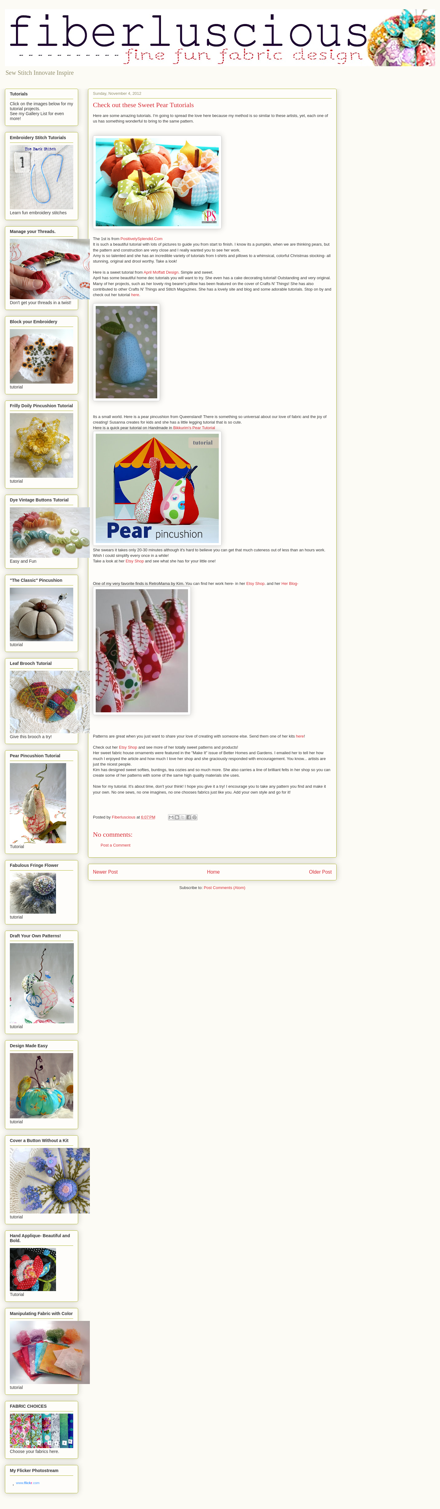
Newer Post (105, 872)
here (135, 294)
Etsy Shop (135, 561)
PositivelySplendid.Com (142, 238)
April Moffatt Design (161, 272)
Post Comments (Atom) (224, 887)
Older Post (320, 872)
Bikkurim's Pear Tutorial (194, 427)
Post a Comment (115, 845)
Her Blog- (290, 583)
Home (213, 872)
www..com (27, 1483)
